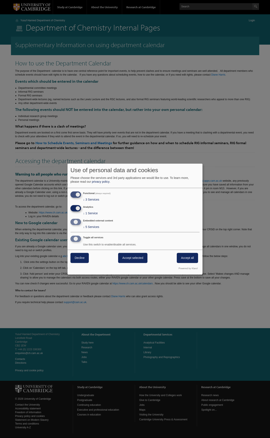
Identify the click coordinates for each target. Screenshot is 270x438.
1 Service (90, 213)
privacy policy (100, 182)
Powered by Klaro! (188, 268)
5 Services (91, 227)
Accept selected (132, 258)
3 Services (91, 200)
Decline (80, 258)
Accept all (187, 258)
